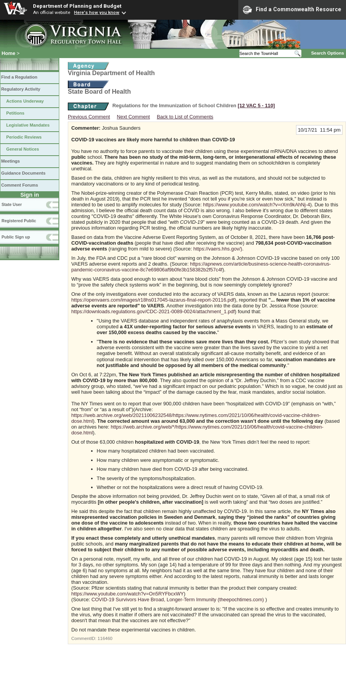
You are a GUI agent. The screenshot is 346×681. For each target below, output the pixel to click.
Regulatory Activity (20, 89)
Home (8, 53)
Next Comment (133, 117)
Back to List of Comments (185, 117)
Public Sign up (16, 237)
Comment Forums (19, 185)
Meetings (10, 161)
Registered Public (19, 220)
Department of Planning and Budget (77, 6)
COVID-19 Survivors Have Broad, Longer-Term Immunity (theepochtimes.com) (177, 599)
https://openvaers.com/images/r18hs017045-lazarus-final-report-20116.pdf (152, 300)
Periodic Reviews (24, 137)
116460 (105, 638)
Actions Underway (25, 101)
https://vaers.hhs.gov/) (217, 249)
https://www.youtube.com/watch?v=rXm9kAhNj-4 (256, 205)
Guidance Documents (23, 173)
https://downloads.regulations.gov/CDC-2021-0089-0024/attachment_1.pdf (153, 311)
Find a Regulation (19, 77)
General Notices (22, 149)
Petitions (15, 113)
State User (12, 204)
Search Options (327, 53)
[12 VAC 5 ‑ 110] (256, 105)
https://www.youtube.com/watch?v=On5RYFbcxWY (127, 594)
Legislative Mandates (28, 125)
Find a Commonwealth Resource (292, 10)
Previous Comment (89, 117)
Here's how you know (96, 12)
